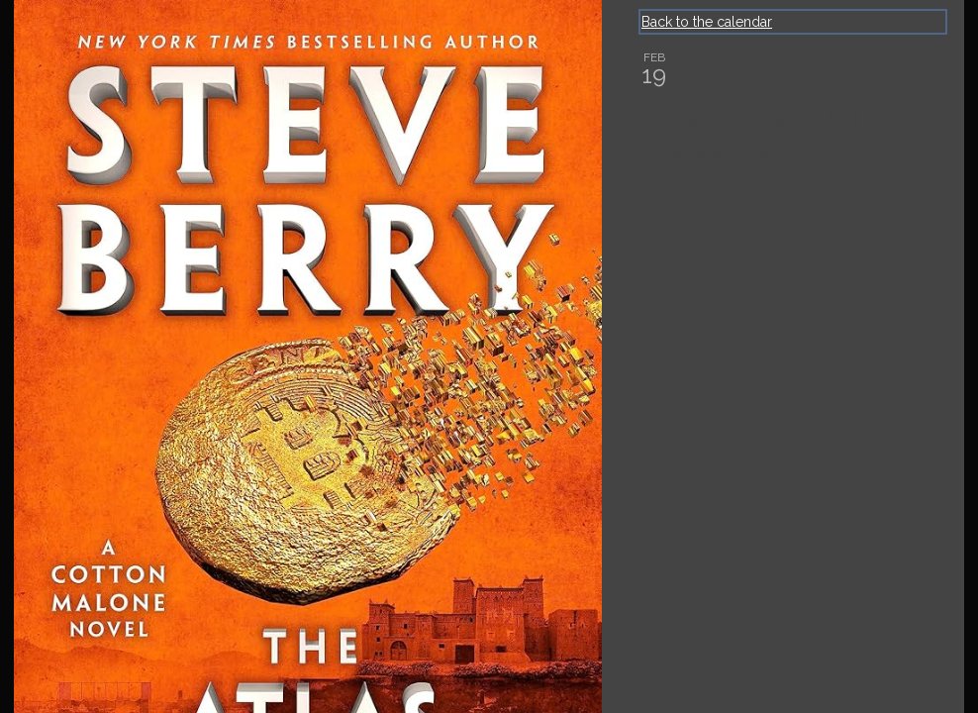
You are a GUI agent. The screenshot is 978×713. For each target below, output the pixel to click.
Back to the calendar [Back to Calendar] (706, 22)
